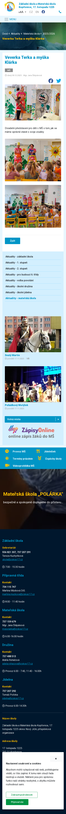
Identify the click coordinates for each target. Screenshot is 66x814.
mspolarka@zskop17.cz (15, 629)
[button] (22, 11)
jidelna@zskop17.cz (13, 698)
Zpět (12, 240)
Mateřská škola (31, 33)
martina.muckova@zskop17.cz (18, 594)
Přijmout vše (17, 802)
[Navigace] (10, 19)
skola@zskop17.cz (12, 559)
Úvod (5, 33)
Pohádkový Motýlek (16, 405)
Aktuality (15, 33)
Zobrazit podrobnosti (22, 795)
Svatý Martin (12, 355)
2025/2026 (49, 33)
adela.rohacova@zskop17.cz (17, 663)
